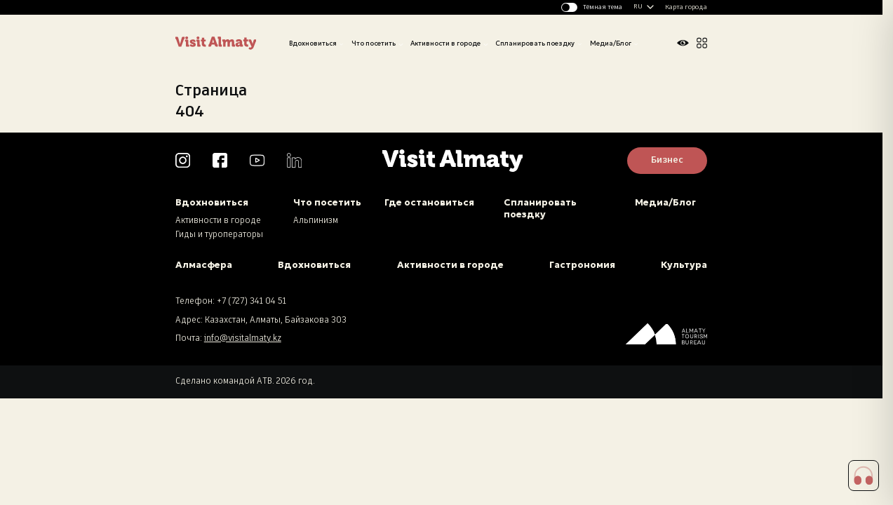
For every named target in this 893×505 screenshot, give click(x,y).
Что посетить (373, 43)
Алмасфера (203, 265)
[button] (863, 475)
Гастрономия (582, 265)
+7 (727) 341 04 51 (251, 301)
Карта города (686, 7)
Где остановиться (429, 202)
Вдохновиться (313, 43)
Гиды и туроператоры (219, 235)
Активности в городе (445, 43)
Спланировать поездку (535, 43)
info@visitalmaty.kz (242, 339)
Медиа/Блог (610, 43)
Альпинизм (315, 221)
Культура (684, 265)
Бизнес (667, 160)
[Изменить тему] (592, 7)
